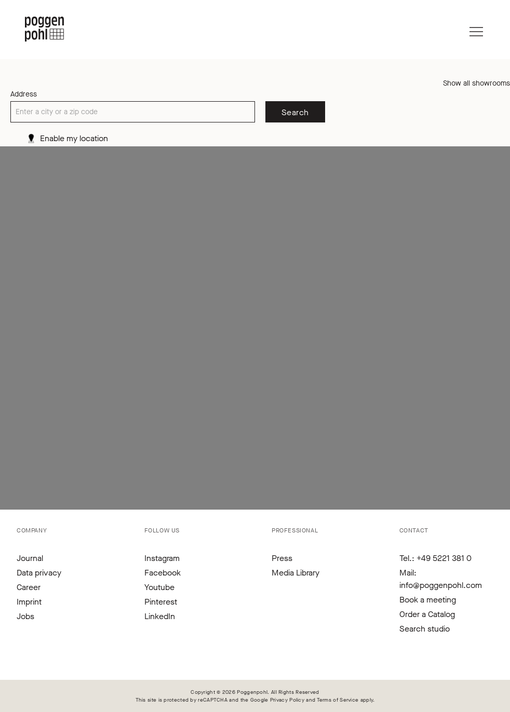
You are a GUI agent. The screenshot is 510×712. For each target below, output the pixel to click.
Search (295, 112)
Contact (413, 530)
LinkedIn (159, 616)
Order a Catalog (427, 614)
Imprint (29, 601)
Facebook (162, 572)
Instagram (162, 558)
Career (29, 587)
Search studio (424, 628)
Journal (30, 558)
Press (282, 558)
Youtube (159, 587)
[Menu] (476, 29)
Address (23, 94)
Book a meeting (427, 599)
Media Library (295, 572)
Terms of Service (338, 699)
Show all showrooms (476, 83)
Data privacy (39, 572)
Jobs (25, 616)
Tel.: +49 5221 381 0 (435, 558)
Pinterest (160, 601)
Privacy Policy (287, 699)
